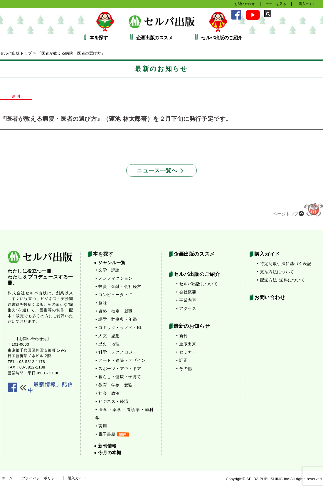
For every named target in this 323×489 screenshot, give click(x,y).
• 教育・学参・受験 (114, 385)
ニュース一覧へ (157, 170)
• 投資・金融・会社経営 (118, 286)
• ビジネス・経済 (111, 401)
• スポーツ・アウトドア (118, 368)
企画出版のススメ (154, 37)
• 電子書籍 (112, 434)
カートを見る (276, 4)
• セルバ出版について (197, 283)
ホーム (7, 478)
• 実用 (101, 426)
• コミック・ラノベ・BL (118, 327)
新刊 (16, 96)
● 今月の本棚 (107, 452)
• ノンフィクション (114, 278)
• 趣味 (101, 302)
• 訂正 (182, 360)
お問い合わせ (244, 4)
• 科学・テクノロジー (116, 352)
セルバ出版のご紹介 (221, 37)
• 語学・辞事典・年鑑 (116, 319)
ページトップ (298, 211)
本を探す (99, 37)
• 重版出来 (186, 344)
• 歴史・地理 (107, 344)
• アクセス (186, 308)
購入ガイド (307, 4)
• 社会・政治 (107, 393)
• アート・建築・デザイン (120, 360)
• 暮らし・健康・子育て (118, 376)
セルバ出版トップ (16, 53)
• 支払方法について (275, 271)
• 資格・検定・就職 (114, 311)
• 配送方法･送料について (281, 280)
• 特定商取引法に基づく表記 (284, 263)
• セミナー (186, 352)
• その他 (184, 368)
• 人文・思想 (107, 335)
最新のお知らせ (192, 326)
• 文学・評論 (107, 270)
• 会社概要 (186, 292)
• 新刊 (182, 335)
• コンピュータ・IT (113, 294)
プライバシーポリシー (40, 478)
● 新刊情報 (105, 445)
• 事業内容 (186, 300)
